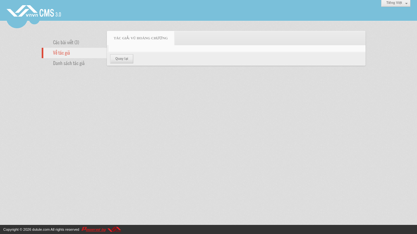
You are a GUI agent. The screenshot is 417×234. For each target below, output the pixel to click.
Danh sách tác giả (69, 62)
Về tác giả (61, 52)
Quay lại (121, 58)
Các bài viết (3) (66, 42)
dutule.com (41, 229)
